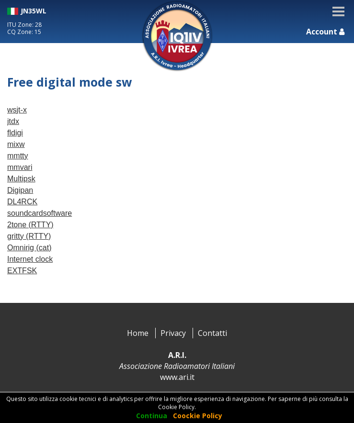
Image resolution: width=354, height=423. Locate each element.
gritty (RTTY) (29, 236)
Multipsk (21, 179)
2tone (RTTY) (30, 225)
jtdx (13, 121)
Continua (151, 415)
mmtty (17, 156)
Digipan (20, 190)
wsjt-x (17, 110)
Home (137, 333)
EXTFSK (22, 271)
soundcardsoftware (39, 213)
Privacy (173, 333)
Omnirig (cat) (29, 248)
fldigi (15, 133)
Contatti (212, 333)
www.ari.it (177, 377)
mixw (15, 144)
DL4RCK (22, 202)
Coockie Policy (197, 415)
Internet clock (30, 259)
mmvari (19, 167)
